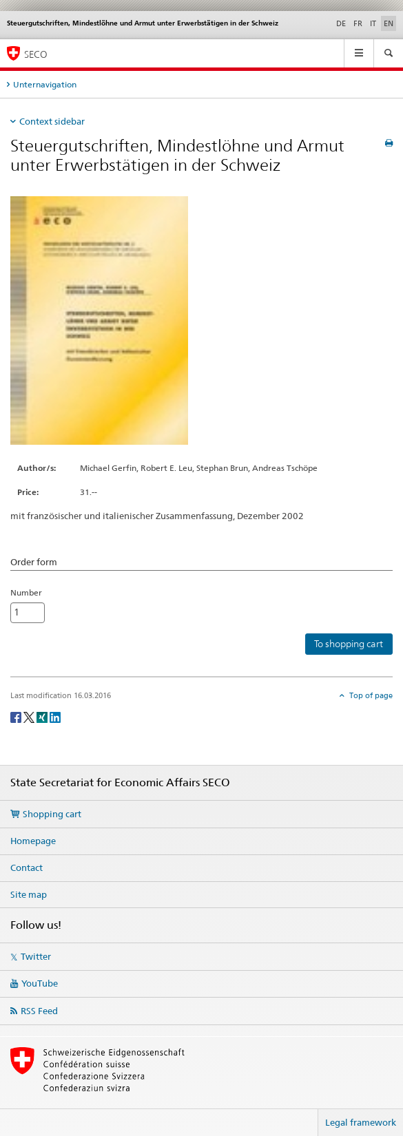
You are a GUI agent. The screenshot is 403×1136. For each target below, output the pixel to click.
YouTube (39, 983)
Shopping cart (52, 813)
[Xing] (43, 716)
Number (26, 592)
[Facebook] (16, 716)
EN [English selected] (388, 23)
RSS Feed (39, 1010)
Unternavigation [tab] (44, 84)
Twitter (36, 956)
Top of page (370, 695)
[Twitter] (30, 716)
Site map (28, 894)
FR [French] (357, 23)
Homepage (33, 840)
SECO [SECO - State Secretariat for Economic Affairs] (36, 54)
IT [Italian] (373, 23)
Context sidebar (52, 121)
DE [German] (341, 23)
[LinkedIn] (55, 716)
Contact (26, 867)
